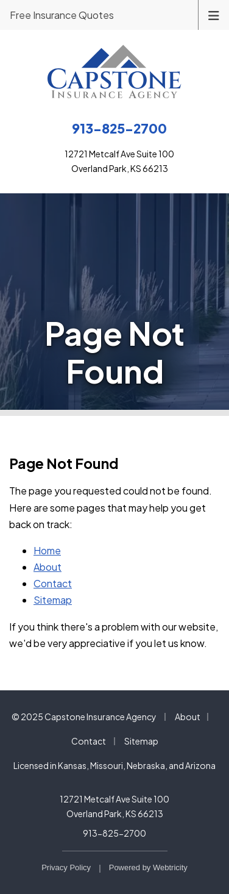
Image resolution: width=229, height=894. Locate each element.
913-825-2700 (114, 833)
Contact (52, 583)
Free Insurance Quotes (62, 15)
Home (47, 550)
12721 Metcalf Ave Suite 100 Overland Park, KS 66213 (114, 806)
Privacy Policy (66, 867)
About (47, 566)
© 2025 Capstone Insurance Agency (84, 716)
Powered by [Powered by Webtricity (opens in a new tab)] (148, 867)
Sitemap (52, 599)
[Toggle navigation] (214, 14)
